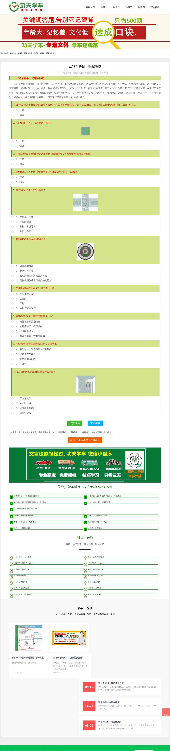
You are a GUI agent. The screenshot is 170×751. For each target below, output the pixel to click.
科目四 (140, 7)
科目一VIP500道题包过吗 (117, 670)
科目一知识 (40, 701)
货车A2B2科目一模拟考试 (97, 520)
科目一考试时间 (19, 580)
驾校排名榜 (56, 701)
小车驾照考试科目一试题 (22, 567)
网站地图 (59, 719)
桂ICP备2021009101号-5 (46, 719)
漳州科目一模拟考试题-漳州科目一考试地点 (29, 506)
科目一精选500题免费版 (22, 598)
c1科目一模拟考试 (94, 532)
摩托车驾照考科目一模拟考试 (24, 526)
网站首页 (89, 7)
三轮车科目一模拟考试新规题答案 (26, 500)
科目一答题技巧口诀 (95, 573)
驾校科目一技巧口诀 (20, 573)
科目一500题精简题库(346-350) (24, 512)
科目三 (128, 7)
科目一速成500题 (94, 598)
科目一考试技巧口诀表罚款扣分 (64, 662)
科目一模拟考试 (24, 55)
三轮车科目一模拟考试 (43, 55)
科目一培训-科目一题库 (22, 561)
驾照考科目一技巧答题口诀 (118, 632)
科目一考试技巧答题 (20, 592)
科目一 (103, 7)
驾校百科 (154, 7)
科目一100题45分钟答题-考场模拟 (27, 662)
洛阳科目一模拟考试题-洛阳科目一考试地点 (104, 500)
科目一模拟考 (9, 55)
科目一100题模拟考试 (21, 532)
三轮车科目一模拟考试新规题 (99, 506)
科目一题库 (8, 701)
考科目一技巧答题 (95, 592)
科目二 (115, 7)
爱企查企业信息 (69, 719)
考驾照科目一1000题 (95, 567)
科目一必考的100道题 (96, 561)
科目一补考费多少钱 (95, 580)
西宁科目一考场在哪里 (116, 651)
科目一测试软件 (94, 586)
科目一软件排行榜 (20, 586)
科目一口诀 (24, 701)
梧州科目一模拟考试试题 (97, 526)
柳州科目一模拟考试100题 (23, 520)
